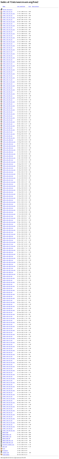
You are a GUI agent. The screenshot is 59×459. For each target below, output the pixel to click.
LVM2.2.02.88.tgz (7, 95)
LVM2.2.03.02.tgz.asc (9, 282)
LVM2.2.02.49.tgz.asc (9, 41)
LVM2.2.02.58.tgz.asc (9, 57)
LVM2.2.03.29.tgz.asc (9, 390)
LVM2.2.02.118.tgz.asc (9, 186)
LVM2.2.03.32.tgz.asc (9, 402)
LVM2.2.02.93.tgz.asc (9, 118)
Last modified (21, 6)
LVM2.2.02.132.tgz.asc (9, 198)
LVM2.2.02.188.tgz (8, 272)
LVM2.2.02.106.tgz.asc (9, 158)
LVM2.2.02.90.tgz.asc (9, 105)
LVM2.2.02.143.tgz (8, 208)
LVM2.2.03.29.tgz (7, 388)
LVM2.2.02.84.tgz (7, 83)
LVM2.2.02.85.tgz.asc (9, 89)
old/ (4, 448)
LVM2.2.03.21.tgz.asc (9, 358)
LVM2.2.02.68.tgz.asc (9, 69)
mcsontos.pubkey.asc (8, 444)
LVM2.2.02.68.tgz (7, 67)
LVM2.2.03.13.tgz (7, 324)
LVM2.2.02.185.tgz (8, 260)
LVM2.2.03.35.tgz (7, 412)
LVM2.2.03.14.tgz (7, 328)
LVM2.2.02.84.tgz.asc (9, 85)
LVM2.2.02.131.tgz (8, 192)
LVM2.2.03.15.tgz (7, 332)
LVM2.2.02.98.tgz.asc (9, 138)
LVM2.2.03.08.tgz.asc (9, 306)
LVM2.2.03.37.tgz (7, 420)
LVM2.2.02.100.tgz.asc (9, 142)
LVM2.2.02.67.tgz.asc (9, 65)
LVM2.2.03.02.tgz (7, 280)
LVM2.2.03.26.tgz (7, 376)
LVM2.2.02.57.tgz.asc (9, 53)
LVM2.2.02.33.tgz (7, 27)
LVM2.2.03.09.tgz (7, 308)
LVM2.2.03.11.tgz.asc (9, 318)
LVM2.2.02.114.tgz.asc (9, 174)
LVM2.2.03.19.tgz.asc (9, 350)
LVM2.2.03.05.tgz (7, 292)
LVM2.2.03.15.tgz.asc (9, 334)
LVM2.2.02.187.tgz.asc (9, 270)
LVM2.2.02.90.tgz (7, 103)
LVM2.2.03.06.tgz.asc (9, 298)
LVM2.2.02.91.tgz (7, 107)
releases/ (5, 450)
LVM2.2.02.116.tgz (8, 176)
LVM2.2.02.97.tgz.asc (9, 134)
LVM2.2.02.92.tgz (7, 111)
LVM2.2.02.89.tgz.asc (9, 101)
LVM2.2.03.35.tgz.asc (9, 414)
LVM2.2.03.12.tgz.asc (9, 322)
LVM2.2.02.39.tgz (7, 31)
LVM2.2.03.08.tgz (7, 304)
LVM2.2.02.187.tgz (8, 268)
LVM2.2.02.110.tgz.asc (9, 166)
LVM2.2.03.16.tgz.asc (9, 338)
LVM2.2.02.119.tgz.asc (9, 190)
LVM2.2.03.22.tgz (7, 360)
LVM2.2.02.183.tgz (8, 252)
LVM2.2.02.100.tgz (8, 140)
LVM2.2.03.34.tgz (7, 408)
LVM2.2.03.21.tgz (7, 356)
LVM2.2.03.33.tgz (7, 404)
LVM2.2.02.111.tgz (8, 168)
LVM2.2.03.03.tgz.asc (9, 286)
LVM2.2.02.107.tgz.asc (9, 162)
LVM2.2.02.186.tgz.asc (9, 266)
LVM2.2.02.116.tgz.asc (9, 178)
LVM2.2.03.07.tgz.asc (9, 302)
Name (4, 6)
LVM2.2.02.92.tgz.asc (9, 113)
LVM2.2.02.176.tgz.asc (9, 242)
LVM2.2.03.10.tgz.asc (9, 314)
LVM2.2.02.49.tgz (7, 39)
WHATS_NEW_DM (6, 438)
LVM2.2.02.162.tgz (8, 228)
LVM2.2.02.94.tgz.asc (9, 122)
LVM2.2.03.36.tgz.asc (9, 418)
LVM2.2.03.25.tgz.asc (9, 374)
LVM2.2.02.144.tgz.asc (9, 214)
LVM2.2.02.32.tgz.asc (9, 25)
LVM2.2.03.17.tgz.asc (9, 342)
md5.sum (5, 446)
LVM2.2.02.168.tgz (8, 236)
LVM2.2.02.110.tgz (8, 164)
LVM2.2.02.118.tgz (8, 184)
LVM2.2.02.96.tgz (7, 128)
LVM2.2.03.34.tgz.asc (9, 410)
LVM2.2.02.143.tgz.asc (9, 210)
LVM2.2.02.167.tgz (8, 232)
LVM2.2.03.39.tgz (7, 428)
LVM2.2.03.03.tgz (7, 284)
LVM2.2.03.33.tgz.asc (9, 406)
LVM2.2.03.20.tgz (7, 352)
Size (30, 6)
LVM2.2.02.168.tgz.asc (9, 238)
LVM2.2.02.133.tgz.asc (9, 202)
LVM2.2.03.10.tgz (7, 312)
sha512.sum (6, 452)
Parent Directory (7, 9)
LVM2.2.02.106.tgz (8, 156)
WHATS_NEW (5, 432)
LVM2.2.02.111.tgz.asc (9, 170)
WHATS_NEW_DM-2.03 (8, 442)
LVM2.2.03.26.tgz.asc (9, 378)
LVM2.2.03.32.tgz (7, 400)
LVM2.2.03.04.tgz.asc (9, 290)
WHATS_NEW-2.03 (7, 436)
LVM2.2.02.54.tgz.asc (9, 45)
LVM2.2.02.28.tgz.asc (9, 17)
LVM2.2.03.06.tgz (7, 296)
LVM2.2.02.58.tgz (7, 55)
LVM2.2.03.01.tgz (7, 276)
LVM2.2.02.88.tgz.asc (9, 97)
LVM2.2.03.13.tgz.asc (9, 326)
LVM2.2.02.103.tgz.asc (9, 146)
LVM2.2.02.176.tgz (8, 240)
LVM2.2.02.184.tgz (8, 256)
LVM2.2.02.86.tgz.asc (9, 93)
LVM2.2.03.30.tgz (7, 392)
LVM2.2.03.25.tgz (7, 372)
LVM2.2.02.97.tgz (7, 132)
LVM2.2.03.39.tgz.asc (9, 430)
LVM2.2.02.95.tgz (7, 124)
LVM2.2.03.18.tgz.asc (9, 346)
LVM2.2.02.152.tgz (8, 220)
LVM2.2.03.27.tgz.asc (9, 382)
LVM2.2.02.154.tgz (8, 224)
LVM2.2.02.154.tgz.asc (9, 226)
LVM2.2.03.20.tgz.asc (9, 354)
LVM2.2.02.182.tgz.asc (9, 250)
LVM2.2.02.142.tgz (8, 204)
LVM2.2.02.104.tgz (8, 148)
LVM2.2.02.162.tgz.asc (9, 230)
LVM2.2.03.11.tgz (7, 316)
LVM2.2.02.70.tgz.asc (9, 77)
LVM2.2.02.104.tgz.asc (9, 150)
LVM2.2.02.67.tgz (7, 63)
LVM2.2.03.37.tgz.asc (9, 422)
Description (35, 6)
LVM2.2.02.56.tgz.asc (9, 49)
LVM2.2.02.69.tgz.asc (9, 73)
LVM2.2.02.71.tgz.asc (9, 81)
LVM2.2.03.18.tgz (7, 344)
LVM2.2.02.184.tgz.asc (9, 258)
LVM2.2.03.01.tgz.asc (9, 278)
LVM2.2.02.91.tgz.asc (9, 109)
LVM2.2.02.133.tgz (8, 200)
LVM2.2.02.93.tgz (7, 116)
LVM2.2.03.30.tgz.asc (9, 394)
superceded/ (6, 454)
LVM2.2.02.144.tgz (8, 212)
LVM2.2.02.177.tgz (8, 244)
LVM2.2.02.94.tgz (7, 120)
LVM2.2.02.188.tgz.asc (9, 274)
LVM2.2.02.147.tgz (8, 216)
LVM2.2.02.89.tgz (7, 99)
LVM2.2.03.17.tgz (7, 340)
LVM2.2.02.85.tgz (7, 87)
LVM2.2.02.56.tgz (7, 47)
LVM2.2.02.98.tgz (7, 136)
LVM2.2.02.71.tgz (7, 79)
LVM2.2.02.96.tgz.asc (9, 130)
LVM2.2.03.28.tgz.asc (9, 386)
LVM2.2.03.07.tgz (7, 300)
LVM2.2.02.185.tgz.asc (9, 262)
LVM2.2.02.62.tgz (7, 59)
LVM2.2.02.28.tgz (7, 15)
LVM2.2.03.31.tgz (7, 396)
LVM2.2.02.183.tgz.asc (9, 254)
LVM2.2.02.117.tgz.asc (9, 182)
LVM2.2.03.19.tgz (7, 348)
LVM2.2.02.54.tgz (7, 43)
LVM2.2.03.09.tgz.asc (9, 310)
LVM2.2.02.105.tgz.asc (9, 154)
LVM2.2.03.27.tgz (7, 380)
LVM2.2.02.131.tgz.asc (9, 194)
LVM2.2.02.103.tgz (8, 144)
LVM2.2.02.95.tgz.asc (9, 126)
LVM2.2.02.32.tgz (7, 23)
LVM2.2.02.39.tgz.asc (9, 33)
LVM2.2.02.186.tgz (8, 264)
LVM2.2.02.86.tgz (7, 91)
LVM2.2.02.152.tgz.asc (9, 222)
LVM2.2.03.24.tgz (7, 368)
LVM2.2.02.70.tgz (7, 75)
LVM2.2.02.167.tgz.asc (9, 234)
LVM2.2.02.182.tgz (8, 248)
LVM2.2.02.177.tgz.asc (9, 246)
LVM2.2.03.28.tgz (7, 384)
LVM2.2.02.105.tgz (8, 152)
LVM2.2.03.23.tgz (7, 364)
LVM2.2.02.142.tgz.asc (9, 206)
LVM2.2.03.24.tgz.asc (9, 370)
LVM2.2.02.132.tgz (8, 196)
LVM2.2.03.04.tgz (7, 288)
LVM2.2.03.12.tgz (7, 320)
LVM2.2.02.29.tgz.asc (9, 21)
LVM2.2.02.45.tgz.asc (9, 37)
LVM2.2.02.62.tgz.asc (9, 61)
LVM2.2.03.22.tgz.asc (9, 362)
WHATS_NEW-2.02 (7, 434)
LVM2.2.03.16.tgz (7, 336)
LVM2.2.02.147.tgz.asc (9, 218)
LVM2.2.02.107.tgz (8, 160)
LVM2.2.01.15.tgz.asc (9, 13)
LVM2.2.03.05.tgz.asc (9, 294)
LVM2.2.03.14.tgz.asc (9, 330)
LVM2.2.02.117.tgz (8, 180)
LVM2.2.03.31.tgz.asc (9, 398)
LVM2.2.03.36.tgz (7, 416)
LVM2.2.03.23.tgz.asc (9, 366)
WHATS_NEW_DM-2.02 (8, 440)
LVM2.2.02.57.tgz (7, 51)
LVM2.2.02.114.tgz (8, 172)
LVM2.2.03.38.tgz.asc (9, 426)
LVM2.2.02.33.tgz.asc (9, 29)
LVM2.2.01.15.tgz (7, 11)
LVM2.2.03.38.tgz (7, 424)
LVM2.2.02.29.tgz (7, 19)
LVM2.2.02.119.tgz (8, 188)
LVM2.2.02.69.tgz (7, 71)
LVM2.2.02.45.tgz (7, 35)
